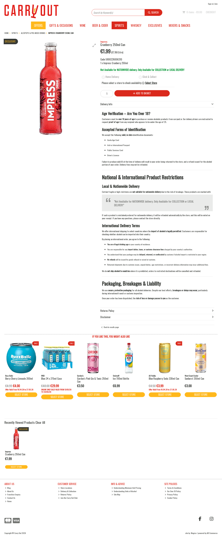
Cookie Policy (171, 498)
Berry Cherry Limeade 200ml (19, 378)
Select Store (151, 83)
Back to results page (111, 327)
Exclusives (155, 25)
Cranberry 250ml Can (15, 454)
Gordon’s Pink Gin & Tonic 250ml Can (92, 380)
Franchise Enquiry (13, 494)
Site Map (116, 494)
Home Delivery (112, 77)
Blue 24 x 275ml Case (51, 378)
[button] (94, 45)
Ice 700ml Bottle (121, 378)
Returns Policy (64, 494)
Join (216, 3)
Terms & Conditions (173, 488)
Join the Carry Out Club (68, 498)
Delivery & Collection (67, 491)
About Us (9, 491)
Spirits (119, 25)
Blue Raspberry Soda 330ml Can (164, 378)
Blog (8, 488)
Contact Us (10, 498)
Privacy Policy (171, 494)
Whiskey (136, 25)
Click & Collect (149, 77)
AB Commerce (212, 533)
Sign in (210, 3)
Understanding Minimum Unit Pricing (126, 488)
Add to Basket (142, 93)
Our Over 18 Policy (173, 491)
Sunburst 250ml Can (194, 378)
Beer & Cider (100, 25)
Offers (38, 25)
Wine (83, 25)
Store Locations (65, 488)
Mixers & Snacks (179, 25)
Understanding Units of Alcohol (124, 491)
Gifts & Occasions (61, 25)
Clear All (40, 422)
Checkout (211, 12)
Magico (193, 533)
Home (8, 501)
